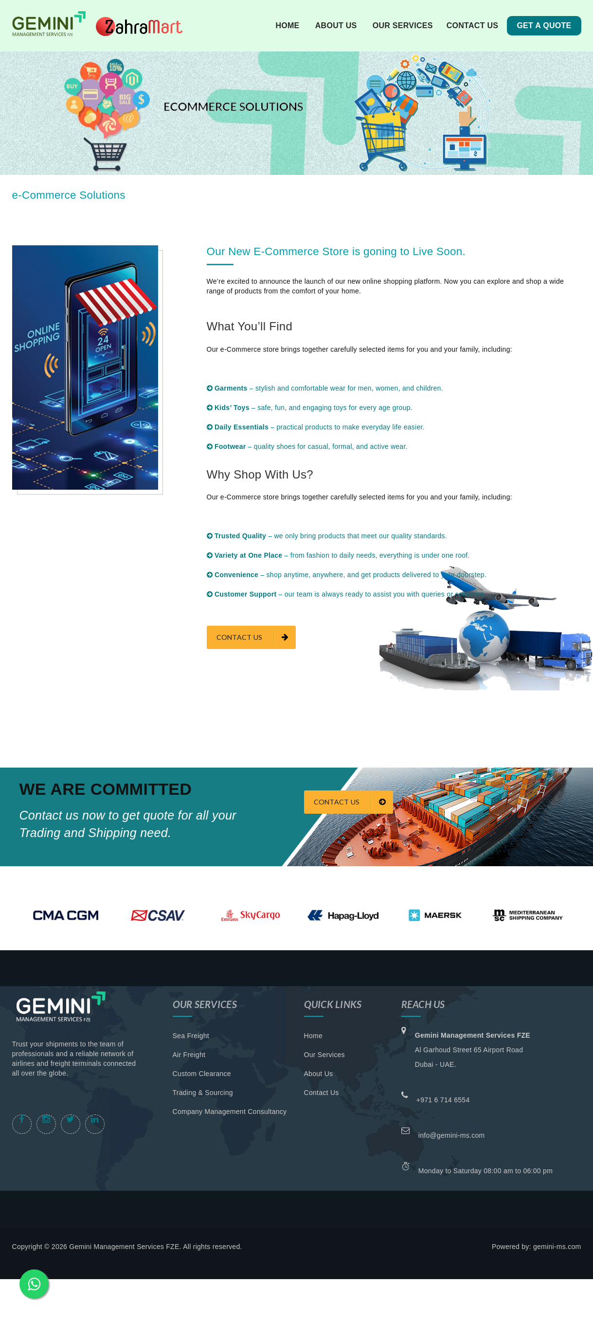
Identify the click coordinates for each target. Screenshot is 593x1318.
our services (403, 25)
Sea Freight (191, 1036)
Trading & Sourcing (203, 1092)
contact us (473, 25)
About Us (318, 1074)
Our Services (324, 1055)
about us (336, 25)
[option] (65, 915)
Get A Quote (544, 25)
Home (287, 25)
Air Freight (189, 1055)
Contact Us (350, 802)
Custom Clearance (202, 1074)
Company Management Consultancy (230, 1111)
